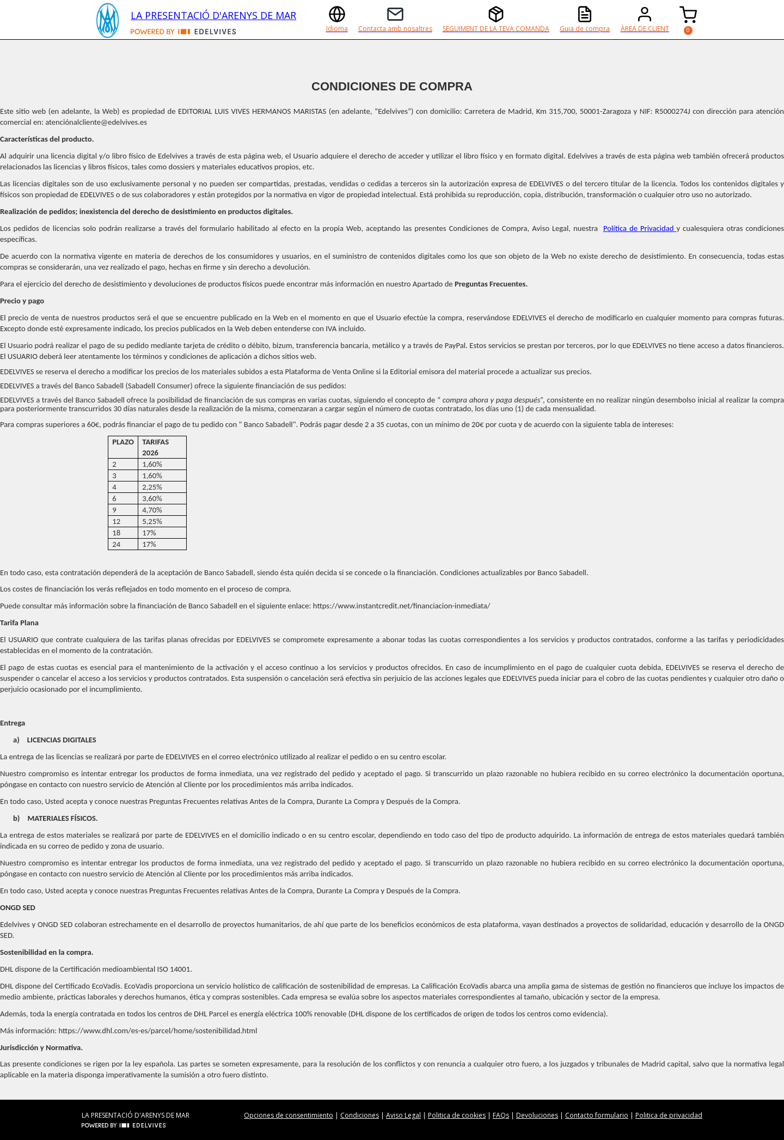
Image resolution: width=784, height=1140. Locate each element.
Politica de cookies (457, 1115)
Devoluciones (537, 1115)
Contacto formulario (596, 1115)
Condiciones (359, 1115)
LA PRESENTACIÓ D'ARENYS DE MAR (213, 15)
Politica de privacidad (668, 1115)
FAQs (501, 1115)
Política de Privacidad (639, 228)
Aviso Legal (403, 1115)
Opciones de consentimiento (288, 1115)
